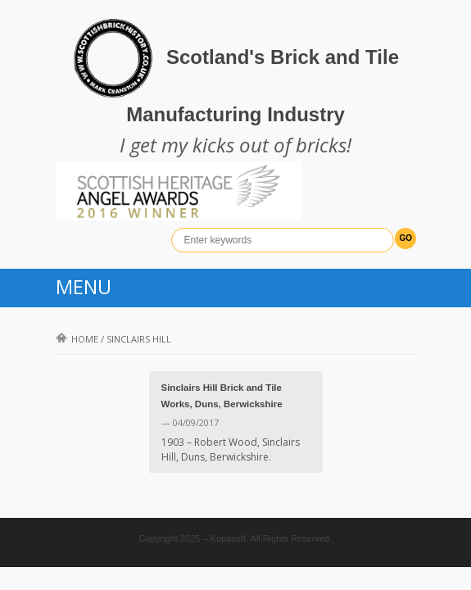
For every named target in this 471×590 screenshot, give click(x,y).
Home (77, 339)
